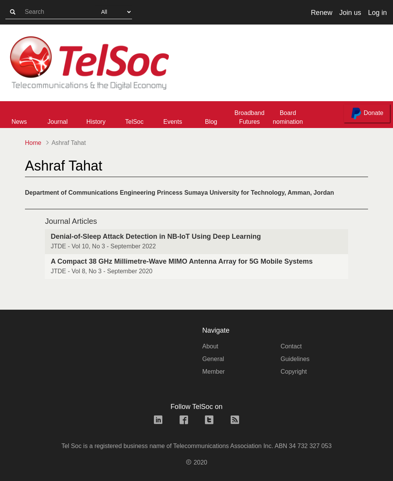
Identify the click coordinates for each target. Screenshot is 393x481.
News (19, 121)
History (96, 121)
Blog (211, 121)
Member (213, 371)
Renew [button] (321, 12)
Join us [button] (350, 12)
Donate (366, 113)
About (210, 346)
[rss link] (235, 420)
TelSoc (134, 121)
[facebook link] (184, 420)
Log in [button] (377, 12)
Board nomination (288, 117)
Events (172, 121)
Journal (58, 121)
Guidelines (295, 359)
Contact (291, 346)
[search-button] (12, 12)
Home (33, 143)
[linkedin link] (158, 420)
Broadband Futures (249, 117)
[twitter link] (209, 420)
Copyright (294, 371)
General (213, 359)
